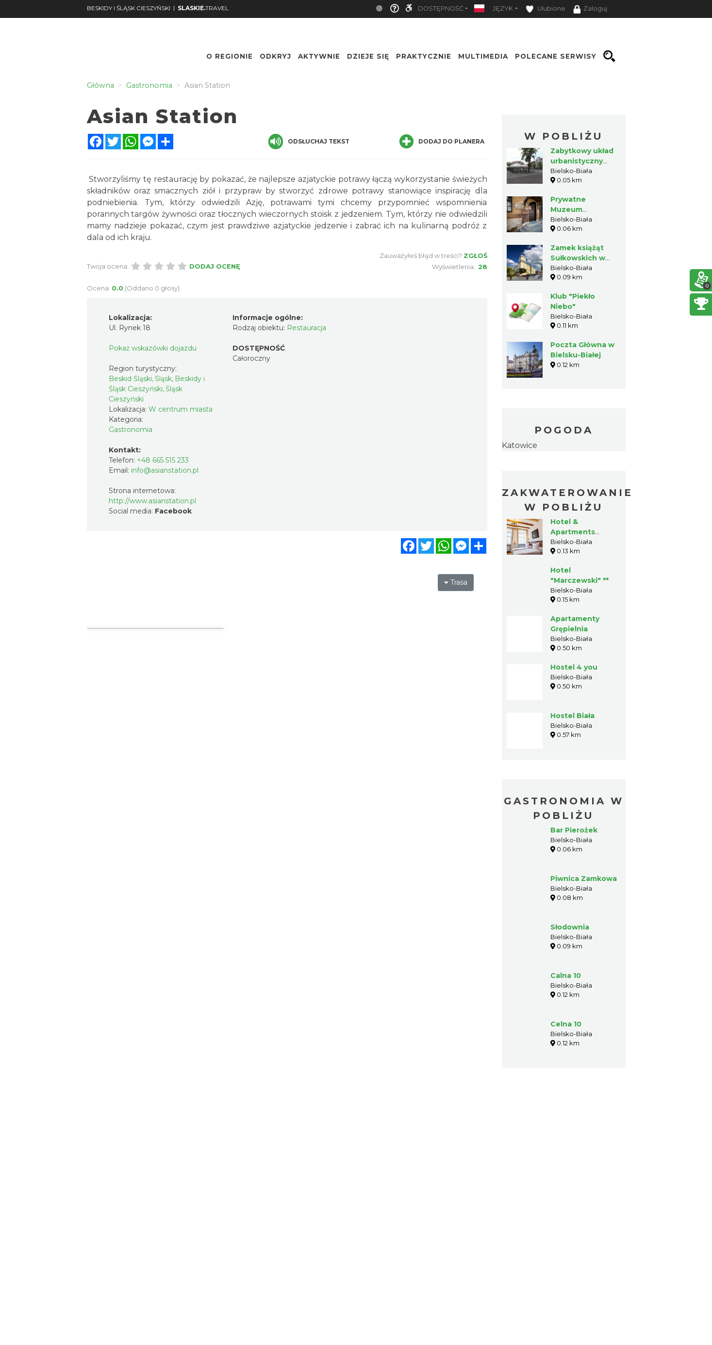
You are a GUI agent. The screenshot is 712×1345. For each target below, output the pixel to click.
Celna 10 (565, 1024)
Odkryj (275, 56)
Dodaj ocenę (214, 266)
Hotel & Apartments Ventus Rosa (573, 531)
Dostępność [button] (441, 8)
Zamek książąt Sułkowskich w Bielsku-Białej (577, 257)
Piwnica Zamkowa (583, 878)
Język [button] (503, 8)
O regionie (229, 56)
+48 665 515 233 (163, 460)
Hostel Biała (572, 715)
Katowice (519, 445)
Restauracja (306, 327)
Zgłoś (475, 255)
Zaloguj (590, 9)
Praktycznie (423, 56)
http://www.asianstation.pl (152, 500)
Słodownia (569, 927)
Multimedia (483, 56)
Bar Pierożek (573, 830)
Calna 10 (565, 975)
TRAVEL (203, 8)
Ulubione (545, 9)
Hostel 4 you (573, 667)
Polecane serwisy (555, 56)
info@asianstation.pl (165, 470)
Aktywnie (319, 56)
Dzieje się (368, 56)
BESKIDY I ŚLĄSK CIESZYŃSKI (128, 8)
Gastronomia (130, 429)
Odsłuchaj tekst (308, 141)
